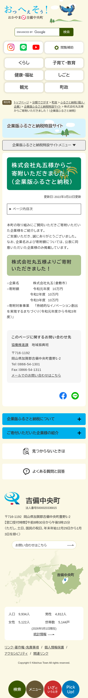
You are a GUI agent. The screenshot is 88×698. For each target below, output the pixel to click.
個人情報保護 (54, 647)
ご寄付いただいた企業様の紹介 (33, 433)
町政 (54, 102)
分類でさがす (40, 102)
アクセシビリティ (16, 653)
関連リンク (40, 653)
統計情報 (39, 634)
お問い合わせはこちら (31, 545)
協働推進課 (20, 345)
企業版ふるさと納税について (31, 419)
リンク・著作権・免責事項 (22, 647)
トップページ (21, 102)
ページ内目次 (23, 209)
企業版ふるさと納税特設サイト (42, 106)
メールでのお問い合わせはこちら (36, 375)
